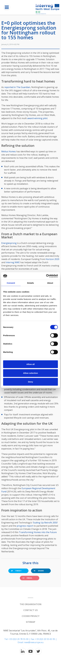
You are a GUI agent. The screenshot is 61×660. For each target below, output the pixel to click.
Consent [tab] (11, 283)
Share (39, 571)
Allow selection (30, 373)
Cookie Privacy (30, 616)
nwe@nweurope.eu (33, 642)
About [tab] (50, 283)
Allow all (30, 364)
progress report (25, 525)
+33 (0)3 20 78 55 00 (18, 639)
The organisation (30, 604)
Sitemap (30, 621)
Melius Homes (8, 151)
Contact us (30, 610)
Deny (30, 382)
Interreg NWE (13, 262)
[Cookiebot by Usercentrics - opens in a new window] (46, 276)
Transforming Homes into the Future (38, 532)
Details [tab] (30, 283)
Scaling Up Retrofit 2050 (45, 522)
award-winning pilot (37, 118)
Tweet (16, 571)
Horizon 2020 (52, 259)
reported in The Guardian (17, 87)
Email (27, 578)
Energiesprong (9, 243)
